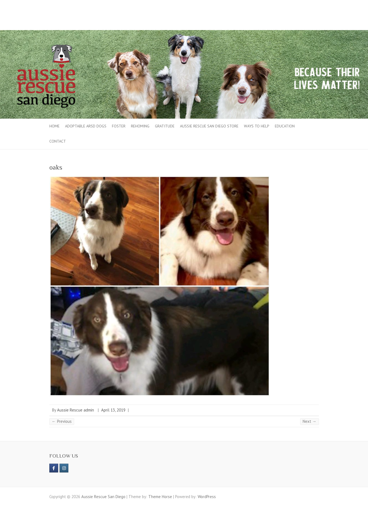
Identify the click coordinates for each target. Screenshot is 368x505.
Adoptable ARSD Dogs (85, 126)
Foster (118, 126)
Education (285, 126)
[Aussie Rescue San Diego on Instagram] (64, 468)
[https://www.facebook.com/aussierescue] (53, 468)
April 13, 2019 (113, 410)
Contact (57, 141)
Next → (309, 421)
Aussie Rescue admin (75, 410)
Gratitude (164, 126)
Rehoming (140, 126)
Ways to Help (256, 126)
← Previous (62, 421)
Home (54, 126)
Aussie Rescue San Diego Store (209, 126)
